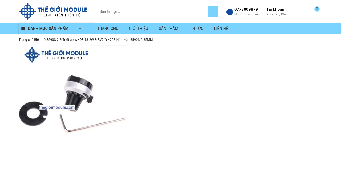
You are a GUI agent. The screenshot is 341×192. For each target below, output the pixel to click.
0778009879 (246, 9)
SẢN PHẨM (168, 28)
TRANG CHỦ (108, 28)
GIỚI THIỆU (138, 28)
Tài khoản (275, 9)
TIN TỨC (196, 28)
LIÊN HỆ (221, 28)
